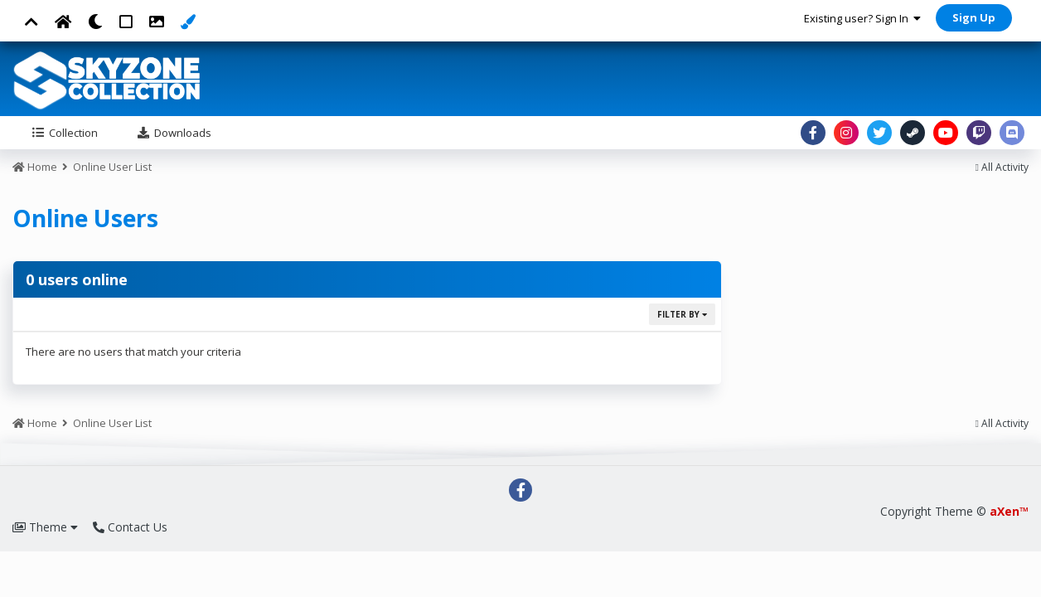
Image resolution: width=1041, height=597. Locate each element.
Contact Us (130, 527)
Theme (45, 527)
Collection (72, 132)
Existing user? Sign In (862, 18)
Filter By (682, 314)
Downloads (181, 132)
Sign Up (973, 17)
